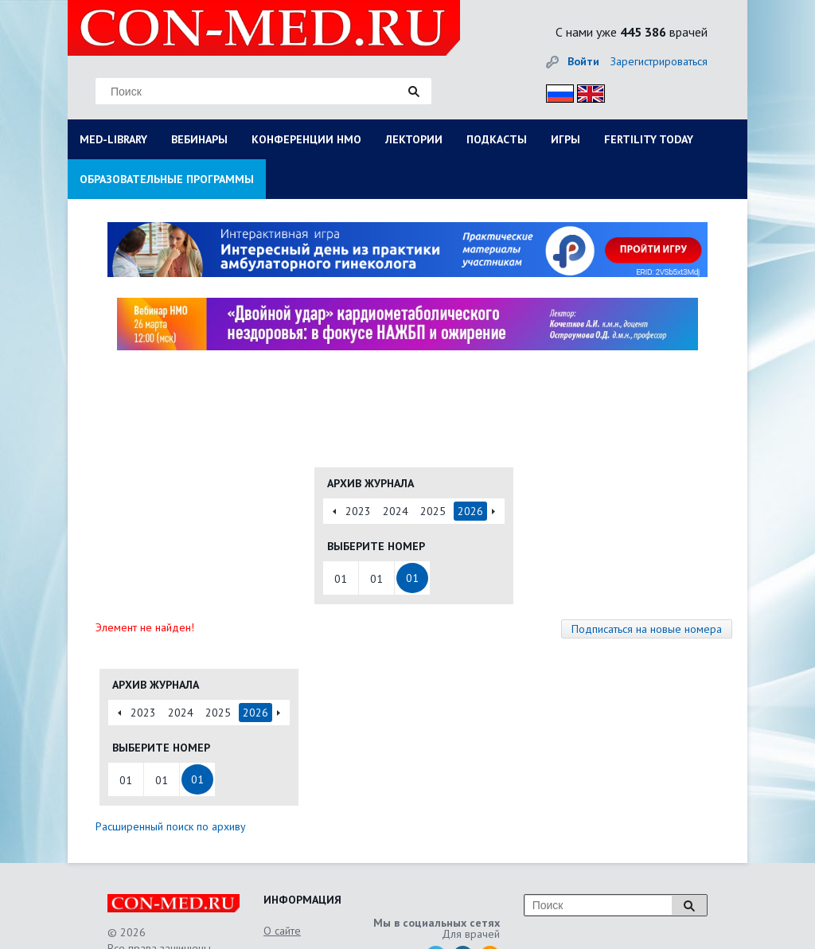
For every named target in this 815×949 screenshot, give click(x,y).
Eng (586, 91)
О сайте (282, 931)
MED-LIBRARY (113, 139)
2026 (470, 511)
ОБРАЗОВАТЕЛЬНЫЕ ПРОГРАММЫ (167, 179)
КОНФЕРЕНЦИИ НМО (306, 139)
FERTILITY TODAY (648, 139)
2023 (358, 511)
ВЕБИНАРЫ (199, 139)
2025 (433, 511)
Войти (583, 61)
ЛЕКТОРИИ (414, 139)
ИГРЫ (565, 139)
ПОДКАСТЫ (496, 139)
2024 (395, 511)
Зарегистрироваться (659, 61)
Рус (555, 91)
